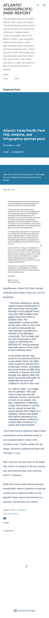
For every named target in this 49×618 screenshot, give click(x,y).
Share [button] (6, 152)
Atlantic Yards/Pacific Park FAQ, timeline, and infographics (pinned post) (24, 134)
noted (39, 292)
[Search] (38, 4)
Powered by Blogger (24, 610)
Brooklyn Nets (10, 513)
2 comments (17, 152)
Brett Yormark (18, 510)
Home (5, 79)
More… (18, 79)
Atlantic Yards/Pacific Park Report (18, 9)
